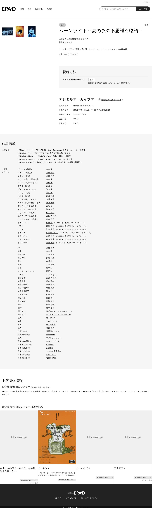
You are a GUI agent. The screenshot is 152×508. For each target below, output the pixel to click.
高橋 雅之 (50, 301)
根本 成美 (50, 308)
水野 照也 (50, 236)
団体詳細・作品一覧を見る (43, 387)
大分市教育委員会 (53, 351)
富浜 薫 (49, 193)
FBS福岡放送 (51, 358)
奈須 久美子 (51, 278)
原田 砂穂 (50, 196)
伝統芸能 (39, 9)
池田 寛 (49, 223)
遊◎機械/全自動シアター (79, 39)
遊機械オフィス (52, 331)
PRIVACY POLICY (89, 497)
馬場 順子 (50, 305)
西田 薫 (49, 186)
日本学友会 (51, 325)
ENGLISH (146, 2)
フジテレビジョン (53, 338)
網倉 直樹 (50, 281)
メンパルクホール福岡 (63, 162)
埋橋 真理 (50, 288)
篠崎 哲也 (50, 226)
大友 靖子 (50, 265)
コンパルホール (58, 159)
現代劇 (75, 55)
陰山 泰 (49, 189)
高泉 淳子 (50, 173)
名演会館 (50, 345)
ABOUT (58, 497)
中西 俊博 (50, 255)
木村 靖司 (50, 199)
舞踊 (29, 9)
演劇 (22, 9)
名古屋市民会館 (56, 153)
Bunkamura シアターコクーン (65, 150)
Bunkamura (50, 335)
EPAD (74, 506)
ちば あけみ (51, 275)
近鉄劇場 (50, 348)
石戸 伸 (49, 271)
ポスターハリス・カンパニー (58, 315)
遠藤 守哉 (50, 203)
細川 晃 (49, 298)
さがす (143, 9)
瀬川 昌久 (50, 328)
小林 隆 (49, 183)
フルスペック (51, 321)
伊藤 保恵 (50, 258)
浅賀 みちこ (51, 216)
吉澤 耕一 (50, 261)
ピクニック (51, 355)
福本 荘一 (50, 268)
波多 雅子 (50, 209)
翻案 (66, 55)
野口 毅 (49, 291)
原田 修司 (50, 285)
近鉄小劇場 (58, 156)
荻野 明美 (50, 295)
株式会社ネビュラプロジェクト (59, 311)
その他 (49, 9)
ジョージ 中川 (52, 233)
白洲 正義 (50, 243)
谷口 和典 (50, 239)
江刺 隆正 (50, 229)
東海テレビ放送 (52, 341)
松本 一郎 (50, 213)
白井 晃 (49, 169)
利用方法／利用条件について (114, 100)
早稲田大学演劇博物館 (72, 79)
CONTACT (71, 497)
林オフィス (51, 318)
